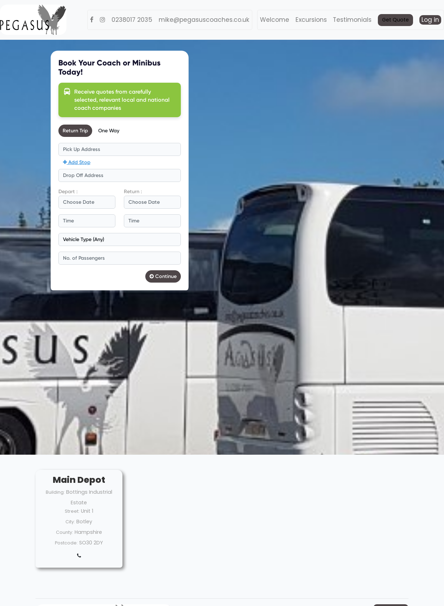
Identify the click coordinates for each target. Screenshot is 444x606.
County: (64, 532)
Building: (55, 492)
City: (70, 522)
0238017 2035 (132, 19)
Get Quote (395, 19)
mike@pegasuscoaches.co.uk (204, 19)
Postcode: (66, 543)
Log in (430, 19)
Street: (72, 511)
